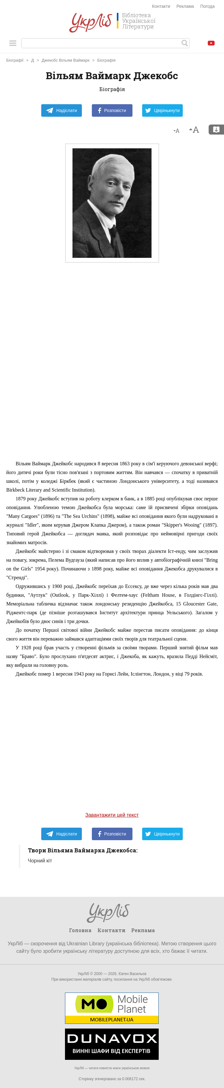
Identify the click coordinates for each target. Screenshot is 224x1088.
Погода (207, 6)
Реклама (185, 6)
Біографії (14, 60)
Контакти (161, 6)
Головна (80, 930)
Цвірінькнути (162, 110)
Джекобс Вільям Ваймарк (66, 60)
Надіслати (61, 110)
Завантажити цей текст (112, 815)
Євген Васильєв (132, 974)
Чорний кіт (40, 860)
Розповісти (112, 110)
